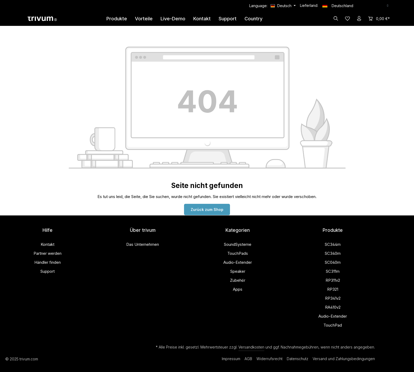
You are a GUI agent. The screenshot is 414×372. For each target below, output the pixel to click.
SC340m (333, 253)
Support (47, 271)
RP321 (332, 289)
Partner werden (48, 253)
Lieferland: (309, 5)
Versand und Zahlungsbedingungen (344, 358)
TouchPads (237, 253)
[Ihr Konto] (359, 18)
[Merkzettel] (347, 18)
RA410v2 (333, 307)
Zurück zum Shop (207, 209)
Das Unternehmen (142, 244)
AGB (248, 358)
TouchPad (332, 325)
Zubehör (237, 280)
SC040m (333, 262)
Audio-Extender (237, 262)
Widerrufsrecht (269, 358)
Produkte (333, 230)
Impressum (231, 358)
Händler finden (47, 262)
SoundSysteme (237, 244)
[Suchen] (336, 18)
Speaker (237, 271)
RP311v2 (333, 280)
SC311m (333, 271)
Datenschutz (297, 358)
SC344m (333, 244)
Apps (237, 289)
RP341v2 (333, 298)
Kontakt (47, 244)
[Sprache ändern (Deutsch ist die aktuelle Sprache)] (283, 6)
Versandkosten (251, 347)
